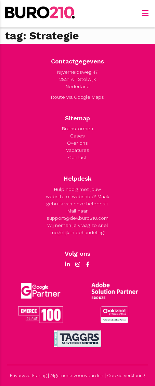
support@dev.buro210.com (77, 218)
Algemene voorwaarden (76, 375)
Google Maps (89, 97)
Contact (77, 157)
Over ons (77, 143)
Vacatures (77, 150)
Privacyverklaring (28, 375)
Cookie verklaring (126, 375)
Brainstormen (77, 128)
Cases (77, 135)
